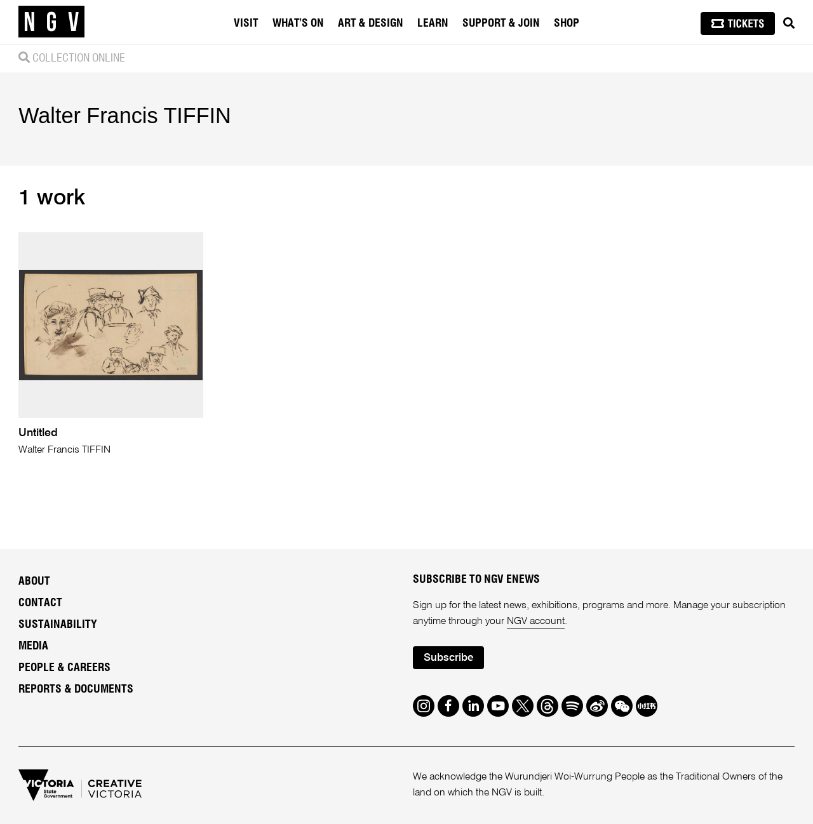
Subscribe (448, 658)
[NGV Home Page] (51, 22)
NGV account (536, 621)
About (34, 581)
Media (33, 646)
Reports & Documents (75, 689)
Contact (40, 603)
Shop (566, 23)
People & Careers (64, 668)
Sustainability (57, 624)
